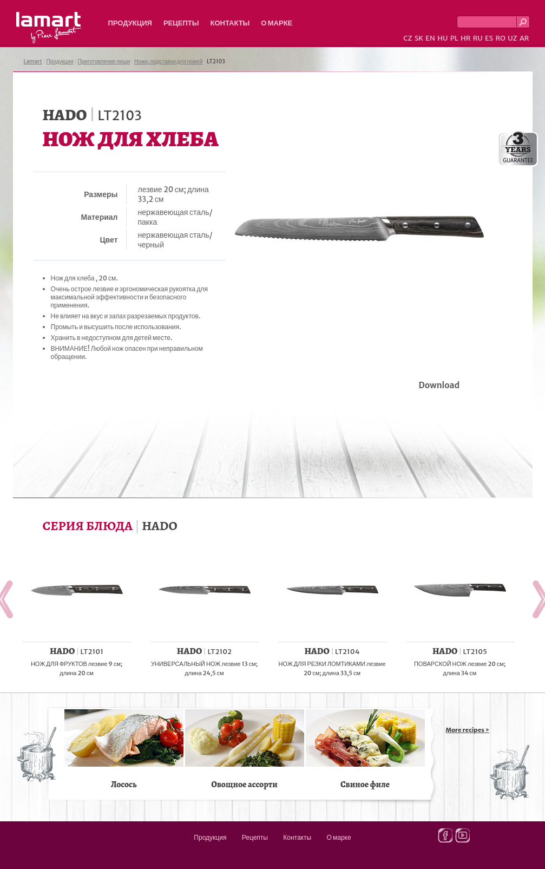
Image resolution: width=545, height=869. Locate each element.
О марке (276, 23)
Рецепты (181, 23)
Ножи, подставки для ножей (168, 61)
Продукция (130, 23)
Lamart (49, 27)
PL (454, 38)
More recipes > (468, 730)
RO (500, 38)
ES (489, 38)
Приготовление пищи (103, 61)
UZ (512, 38)
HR (465, 38)
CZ (407, 38)
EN (430, 38)
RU (478, 38)
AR (524, 38)
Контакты (229, 23)
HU (442, 38)
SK (419, 38)
